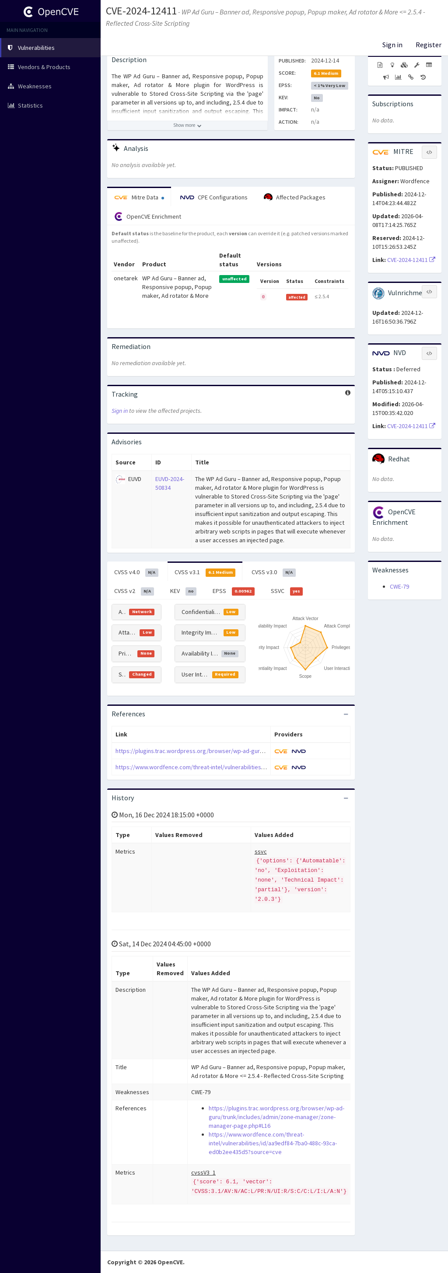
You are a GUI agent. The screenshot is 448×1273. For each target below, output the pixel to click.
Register (428, 44)
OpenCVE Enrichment (147, 216)
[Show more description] (187, 125)
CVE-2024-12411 (141, 10)
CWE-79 (399, 586)
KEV (183, 591)
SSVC (287, 591)
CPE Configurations (214, 197)
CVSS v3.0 (274, 572)
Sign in (392, 44)
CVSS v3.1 (205, 572)
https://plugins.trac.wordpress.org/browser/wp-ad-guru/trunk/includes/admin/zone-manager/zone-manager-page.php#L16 (276, 1117)
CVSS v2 (134, 591)
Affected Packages (295, 197)
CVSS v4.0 (136, 572)
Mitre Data (139, 197)
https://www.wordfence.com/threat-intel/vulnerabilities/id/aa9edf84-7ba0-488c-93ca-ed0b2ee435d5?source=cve (264, 767)
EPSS (234, 591)
